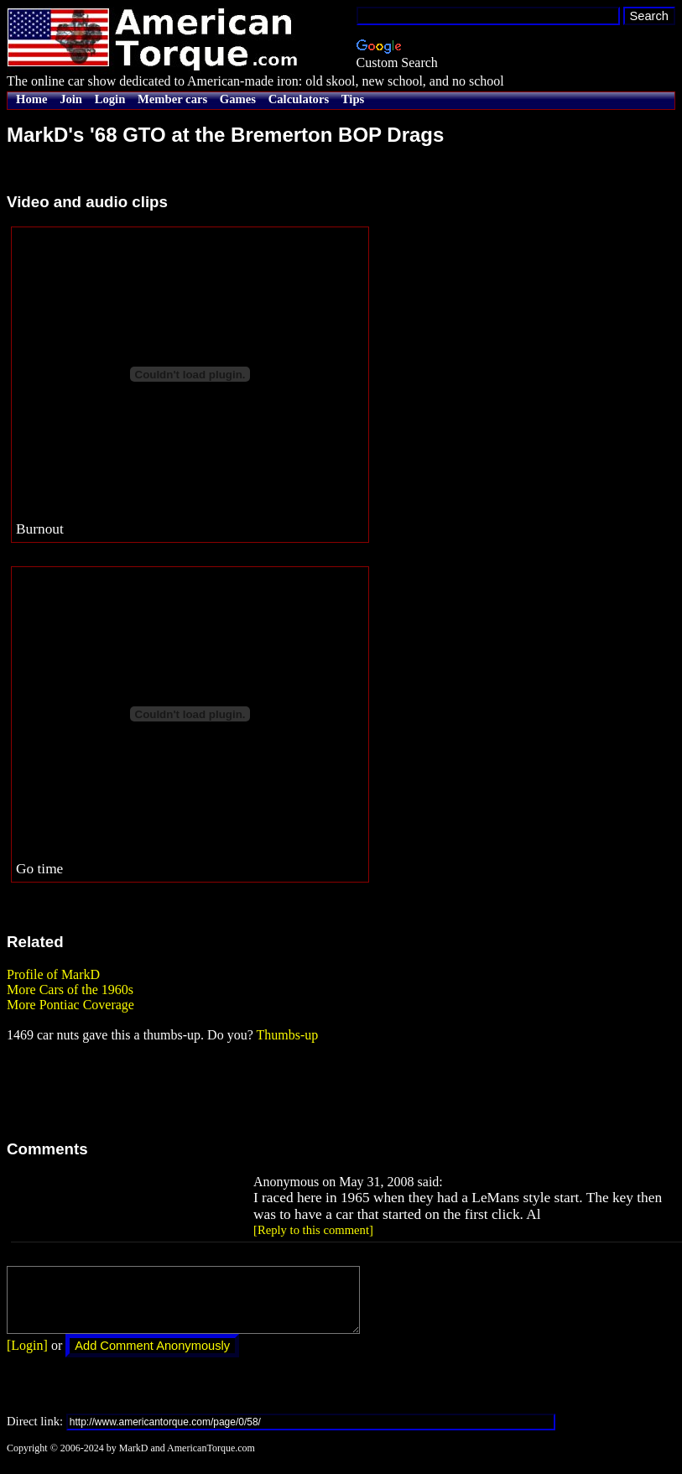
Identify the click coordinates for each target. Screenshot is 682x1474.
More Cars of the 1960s (70, 989)
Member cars (172, 99)
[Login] (27, 1358)
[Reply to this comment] (313, 1230)
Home (31, 99)
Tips (352, 99)
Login (110, 99)
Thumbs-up (287, 1035)
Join (71, 99)
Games (238, 99)
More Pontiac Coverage (70, 1004)
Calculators (298, 99)
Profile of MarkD (53, 974)
